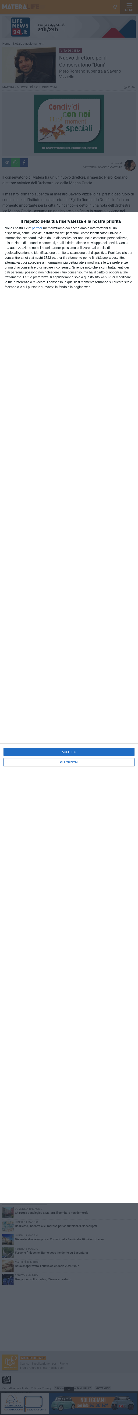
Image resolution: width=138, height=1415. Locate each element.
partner (37, 228)
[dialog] (69, 707)
